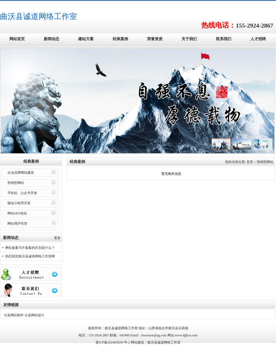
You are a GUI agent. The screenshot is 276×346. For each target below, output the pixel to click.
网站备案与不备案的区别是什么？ (30, 248)
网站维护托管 (17, 223)
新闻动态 (51, 39)
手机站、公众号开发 (22, 193)
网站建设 (137, 342)
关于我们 (189, 39)
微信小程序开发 (19, 203)
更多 (57, 238)
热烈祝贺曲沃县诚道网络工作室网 (30, 256)
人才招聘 (258, 39)
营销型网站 (15, 183)
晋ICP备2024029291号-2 (113, 342)
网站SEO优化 (17, 213)
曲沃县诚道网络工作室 (38, 16)
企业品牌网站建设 (20, 173)
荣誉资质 (155, 39)
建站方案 (86, 39)
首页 (250, 162)
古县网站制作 (14, 315)
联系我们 (223, 39)
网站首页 (17, 39)
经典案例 (120, 39)
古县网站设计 (34, 315)
